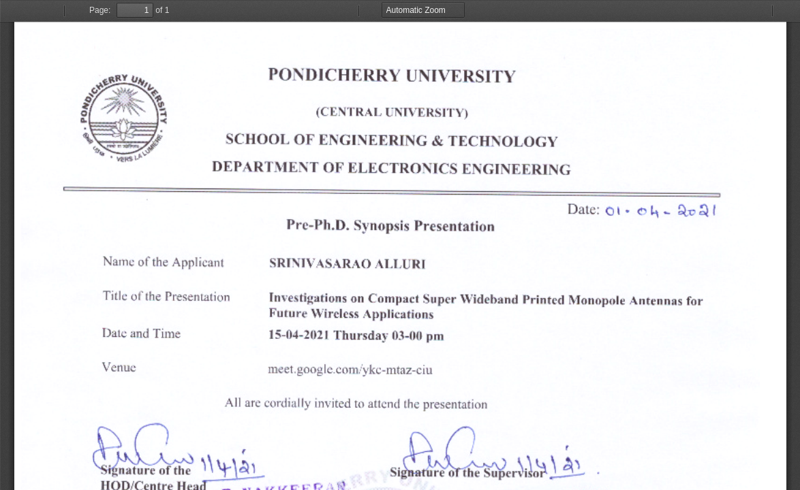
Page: (99, 10)
